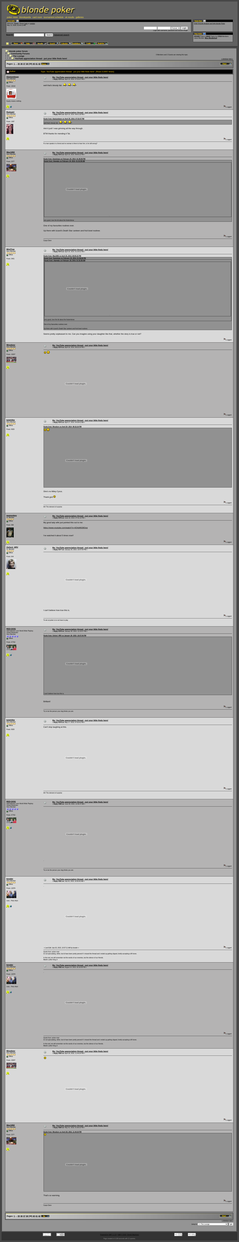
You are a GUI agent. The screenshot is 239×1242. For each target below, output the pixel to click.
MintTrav (10, 249)
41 (37, 64)
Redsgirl (10, 112)
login (26, 23)
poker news (12, 17)
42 (39, 64)
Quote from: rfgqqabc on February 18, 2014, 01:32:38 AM (64, 161)
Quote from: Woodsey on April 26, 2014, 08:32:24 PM (62, 427)
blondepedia (25, 17)
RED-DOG (11, 629)
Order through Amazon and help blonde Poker (209, 23)
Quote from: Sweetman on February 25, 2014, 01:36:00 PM (64, 159)
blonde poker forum (18, 51)
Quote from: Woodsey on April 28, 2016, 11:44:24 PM (62, 1132)
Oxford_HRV (12, 547)
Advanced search (61, 35)
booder (9, 879)
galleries (80, 17)
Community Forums (20, 53)
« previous (224, 59)
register (32, 23)
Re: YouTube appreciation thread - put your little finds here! (80, 77)
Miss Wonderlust (211, 38)
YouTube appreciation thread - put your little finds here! (41, 58)
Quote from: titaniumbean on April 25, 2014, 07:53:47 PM (63, 119)
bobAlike (10, 420)
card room (37, 17)
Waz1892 (10, 152)
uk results (69, 17)
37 (24, 64)
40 (34, 64)
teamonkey (11, 515)
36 (21, 64)
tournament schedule (54, 17)
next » (231, 59)
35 (19, 64)
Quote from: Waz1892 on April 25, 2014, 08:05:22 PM (62, 256)
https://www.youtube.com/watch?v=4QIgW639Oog (65, 528)
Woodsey (10, 345)
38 (27, 64)
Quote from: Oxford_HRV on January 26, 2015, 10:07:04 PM (64, 635)
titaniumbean (12, 77)
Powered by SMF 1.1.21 (108, 1235)
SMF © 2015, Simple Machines (128, 1235)
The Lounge (18, 56)
